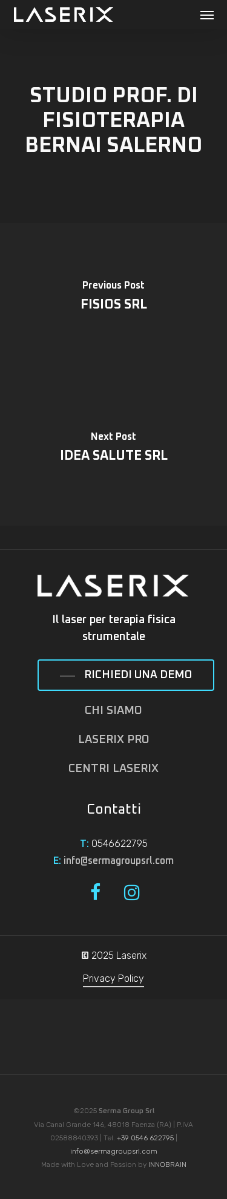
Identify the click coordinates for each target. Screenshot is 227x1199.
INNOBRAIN (167, 1164)
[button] (207, 14)
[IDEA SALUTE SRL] (113, 450)
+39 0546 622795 (145, 1138)
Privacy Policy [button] (113, 978)
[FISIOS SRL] (113, 298)
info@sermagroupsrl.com (119, 861)
